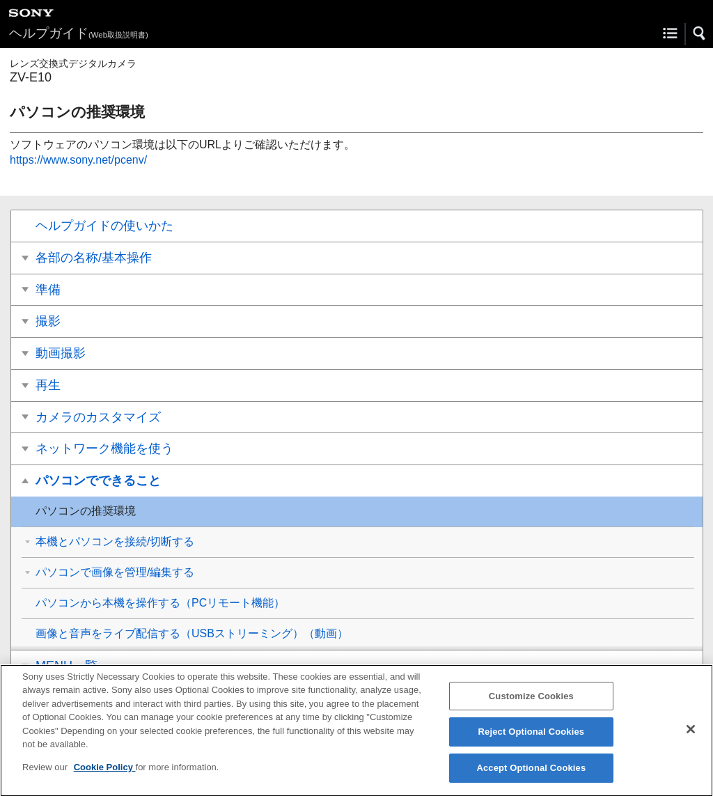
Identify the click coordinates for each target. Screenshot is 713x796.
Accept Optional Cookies (531, 775)
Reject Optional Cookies (531, 739)
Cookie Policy (105, 775)
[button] (700, 33)
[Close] (690, 736)
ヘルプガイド (78, 33)
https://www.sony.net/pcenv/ (78, 160)
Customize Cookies (531, 704)
